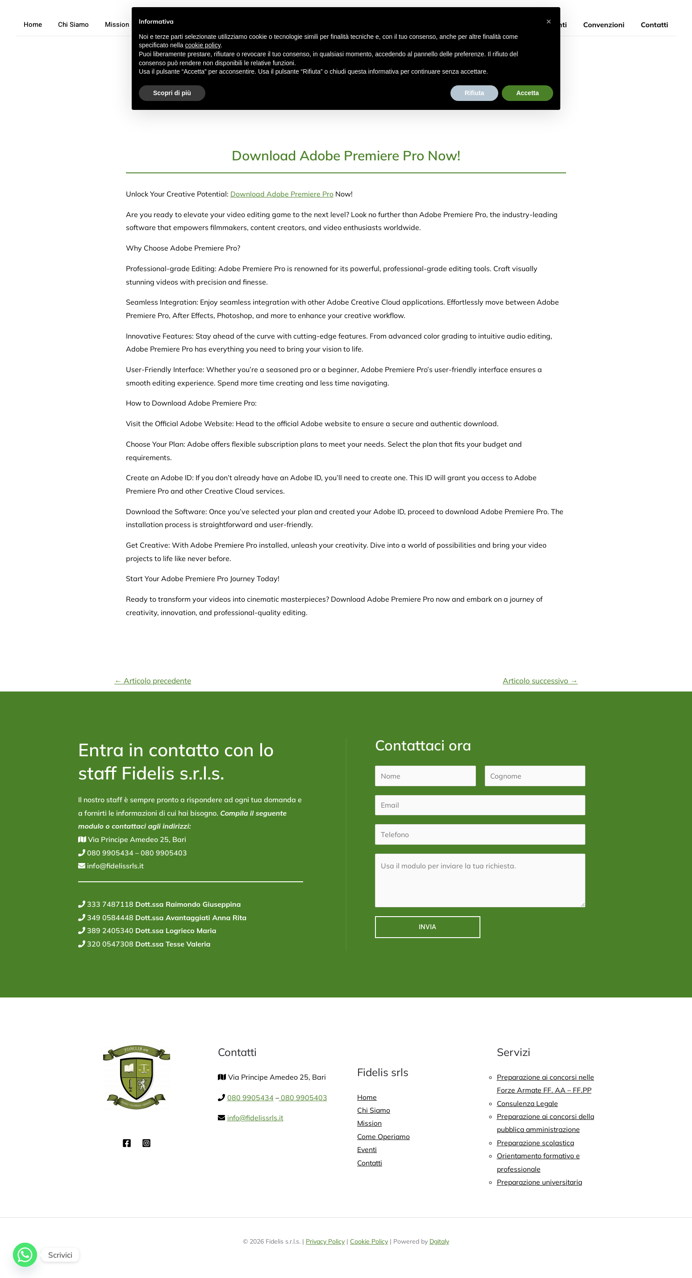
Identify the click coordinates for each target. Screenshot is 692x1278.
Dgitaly (439, 1243)
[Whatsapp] (25, 1255)
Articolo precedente (152, 680)
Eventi (367, 1149)
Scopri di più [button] (172, 92)
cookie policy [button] (203, 45)
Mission (110, 24)
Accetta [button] (527, 92)
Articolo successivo (540, 680)
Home (31, 24)
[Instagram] (146, 1143)
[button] (549, 21)
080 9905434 (109, 852)
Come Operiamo (384, 1136)
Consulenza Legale (528, 1103)
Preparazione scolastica (537, 1143)
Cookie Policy (369, 1243)
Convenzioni (606, 24)
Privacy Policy (325, 1243)
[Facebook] (126, 1143)
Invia (427, 927)
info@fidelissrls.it (114, 865)
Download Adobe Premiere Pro (281, 193)
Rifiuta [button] (474, 92)
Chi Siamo (69, 24)
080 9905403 (163, 852)
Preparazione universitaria (541, 1182)
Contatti (655, 24)
